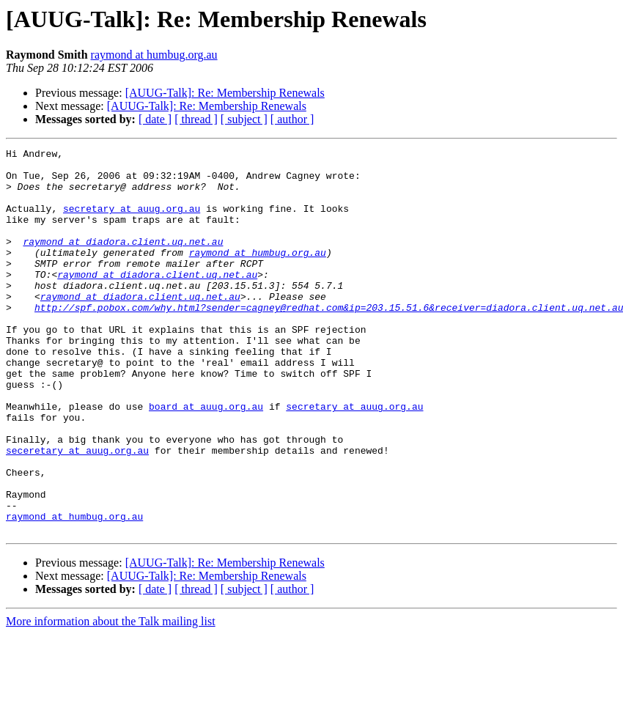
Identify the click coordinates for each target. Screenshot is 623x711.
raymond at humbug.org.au (154, 54)
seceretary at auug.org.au (77, 511)
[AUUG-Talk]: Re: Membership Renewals (225, 92)
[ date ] (155, 119)
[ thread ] (196, 119)
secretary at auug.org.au (131, 221)
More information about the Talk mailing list (110, 698)
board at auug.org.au (206, 458)
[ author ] (292, 119)
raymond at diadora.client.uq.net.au (123, 261)
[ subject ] (244, 119)
